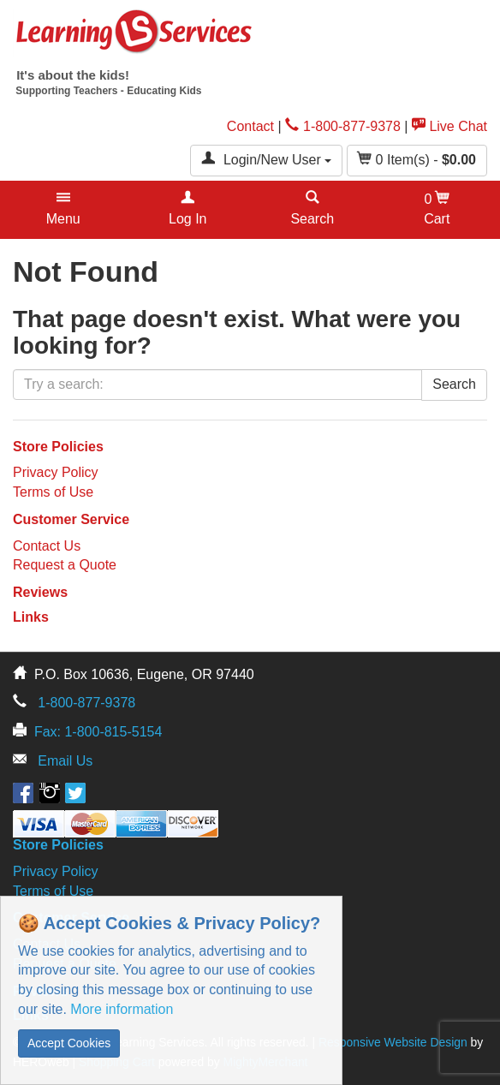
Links (31, 617)
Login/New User (266, 159)
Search (454, 384)
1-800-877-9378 (343, 126)
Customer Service (71, 519)
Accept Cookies (68, 1043)
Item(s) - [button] (417, 159)
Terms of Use (53, 492)
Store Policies (58, 446)
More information (121, 1009)
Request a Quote (64, 564)
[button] (63, 210)
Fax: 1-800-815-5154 (98, 731)
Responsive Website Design (392, 1042)
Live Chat (449, 126)
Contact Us (46, 546)
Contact (250, 126)
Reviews (40, 592)
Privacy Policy (55, 472)
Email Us (65, 761)
